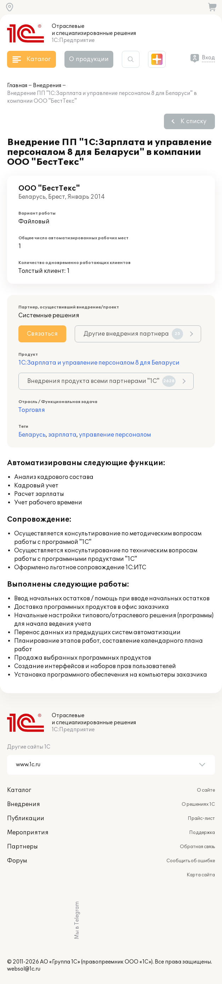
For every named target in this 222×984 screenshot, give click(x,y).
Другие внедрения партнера (133, 334)
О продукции (89, 59)
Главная (17, 86)
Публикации (25, 818)
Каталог (19, 790)
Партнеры (22, 846)
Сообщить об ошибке (190, 861)
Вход (208, 58)
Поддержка (202, 832)
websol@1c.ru (23, 969)
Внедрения (47, 86)
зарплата (62, 434)
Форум (17, 860)
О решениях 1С (198, 804)
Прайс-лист (201, 818)
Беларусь (32, 434)
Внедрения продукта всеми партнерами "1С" (101, 381)
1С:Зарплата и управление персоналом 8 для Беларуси (99, 362)
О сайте (206, 790)
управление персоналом (115, 434)
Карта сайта (201, 875)
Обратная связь (197, 847)
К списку (193, 121)
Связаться (42, 333)
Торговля (31, 410)
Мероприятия (28, 832)
